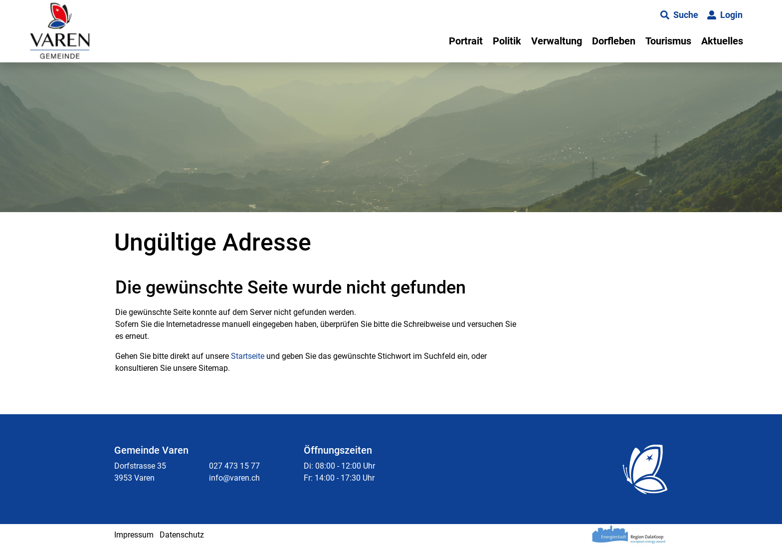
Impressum (134, 535)
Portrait (466, 41)
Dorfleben (613, 41)
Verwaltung (556, 41)
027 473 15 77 (234, 466)
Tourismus (668, 41)
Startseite (247, 356)
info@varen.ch (234, 478)
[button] (679, 15)
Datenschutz (182, 535)
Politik (507, 41)
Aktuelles (722, 41)
